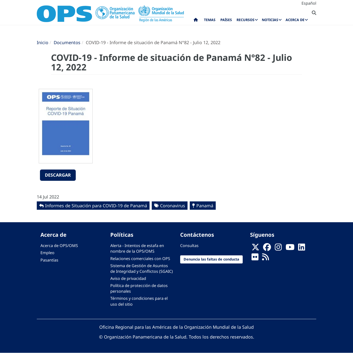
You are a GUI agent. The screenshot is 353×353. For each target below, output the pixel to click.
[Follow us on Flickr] (255, 258)
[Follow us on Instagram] (278, 248)
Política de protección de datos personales (139, 288)
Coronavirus (172, 206)
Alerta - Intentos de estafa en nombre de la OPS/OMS (137, 248)
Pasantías (49, 260)
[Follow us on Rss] (265, 258)
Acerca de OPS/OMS (59, 245)
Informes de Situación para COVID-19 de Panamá (96, 206)
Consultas (189, 245)
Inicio (42, 42)
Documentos (67, 42)
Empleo (47, 252)
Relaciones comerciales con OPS (140, 258)
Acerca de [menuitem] (295, 19)
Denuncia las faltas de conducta (211, 259)
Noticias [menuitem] (270, 19)
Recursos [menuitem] (245, 19)
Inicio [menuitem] (196, 21)
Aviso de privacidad (128, 278)
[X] (255, 248)
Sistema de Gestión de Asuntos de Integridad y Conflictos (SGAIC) (141, 268)
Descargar (58, 175)
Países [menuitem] (226, 19)
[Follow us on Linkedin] (301, 248)
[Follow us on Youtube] (290, 248)
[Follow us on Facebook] (267, 248)
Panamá (204, 206)
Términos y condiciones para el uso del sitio (139, 301)
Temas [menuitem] (209, 19)
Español (309, 3)
